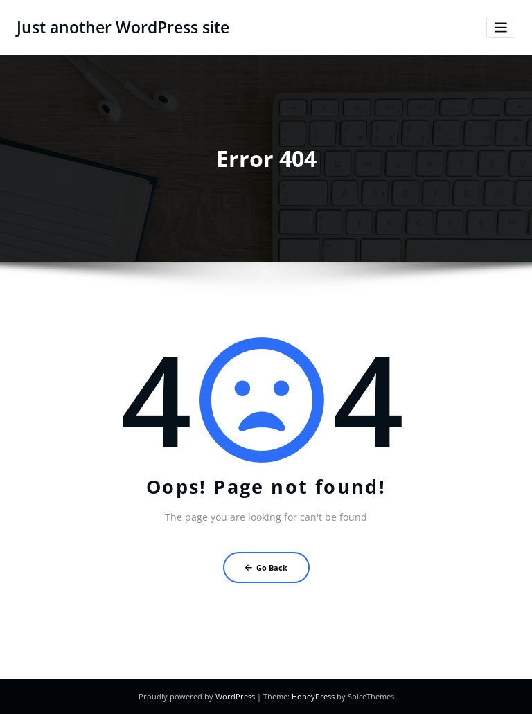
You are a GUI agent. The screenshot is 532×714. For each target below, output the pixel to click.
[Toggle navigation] (501, 27)
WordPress (235, 696)
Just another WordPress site (123, 27)
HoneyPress (313, 696)
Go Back (266, 567)
